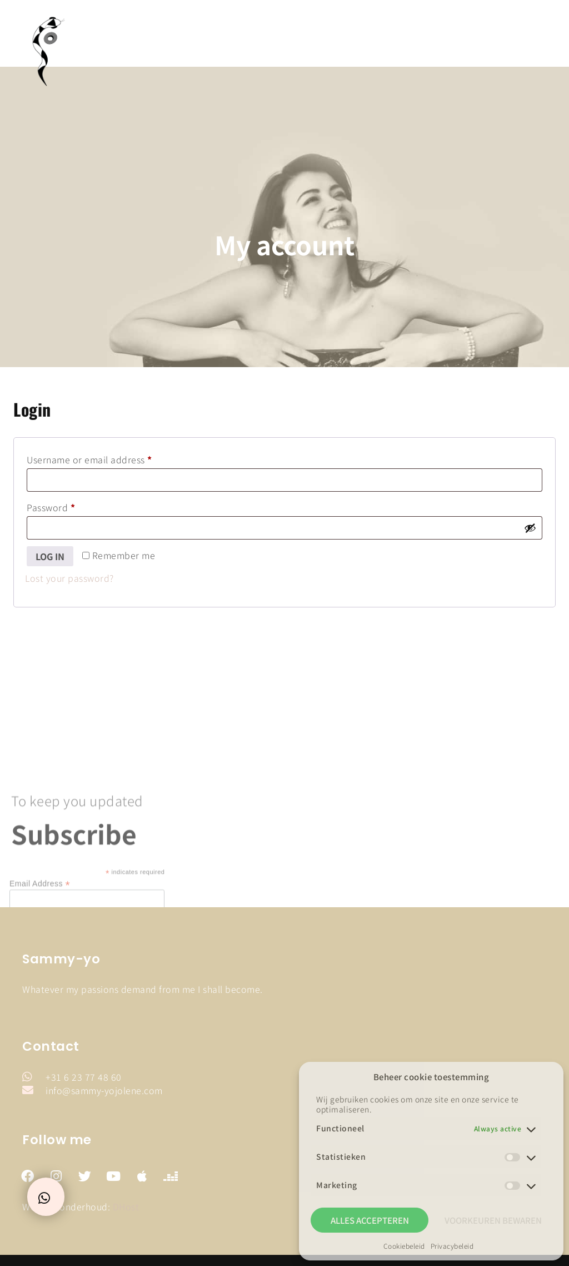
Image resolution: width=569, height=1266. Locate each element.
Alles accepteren (370, 1220)
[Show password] (530, 528)
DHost (126, 1206)
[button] (545, 36)
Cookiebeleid (404, 1245)
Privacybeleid (452, 1245)
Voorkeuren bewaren (493, 1220)
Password (70, 506)
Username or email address (109, 458)
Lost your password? (69, 578)
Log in (50, 556)
